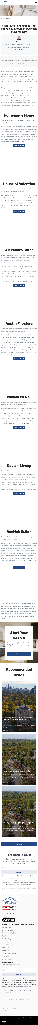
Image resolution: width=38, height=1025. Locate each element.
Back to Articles (7, 18)
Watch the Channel (19, 145)
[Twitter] (5, 913)
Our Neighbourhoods (8, 942)
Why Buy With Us (7, 951)
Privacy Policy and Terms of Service (23, 884)
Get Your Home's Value (9, 954)
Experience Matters (8, 936)
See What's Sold (7, 959)
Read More (6, 730)
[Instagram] (13, 913)
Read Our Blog (6, 939)
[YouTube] (10, 913)
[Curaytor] (8, 921)
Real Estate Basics (7, 945)
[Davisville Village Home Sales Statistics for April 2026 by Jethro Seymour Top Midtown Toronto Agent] (19, 698)
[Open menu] (36, 3)
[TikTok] (15, 913)
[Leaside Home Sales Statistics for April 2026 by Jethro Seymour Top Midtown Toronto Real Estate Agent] (19, 750)
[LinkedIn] (7, 913)
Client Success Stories (8, 930)
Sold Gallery (5, 956)
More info (21, 1018)
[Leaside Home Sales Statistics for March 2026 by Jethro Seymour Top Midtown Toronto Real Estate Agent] (19, 802)
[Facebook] (2, 913)
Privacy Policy (19, 1003)
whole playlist (21, 141)
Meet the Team (6, 927)
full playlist (26, 423)
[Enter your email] (20, 868)
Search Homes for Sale (9, 933)
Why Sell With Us (7, 948)
